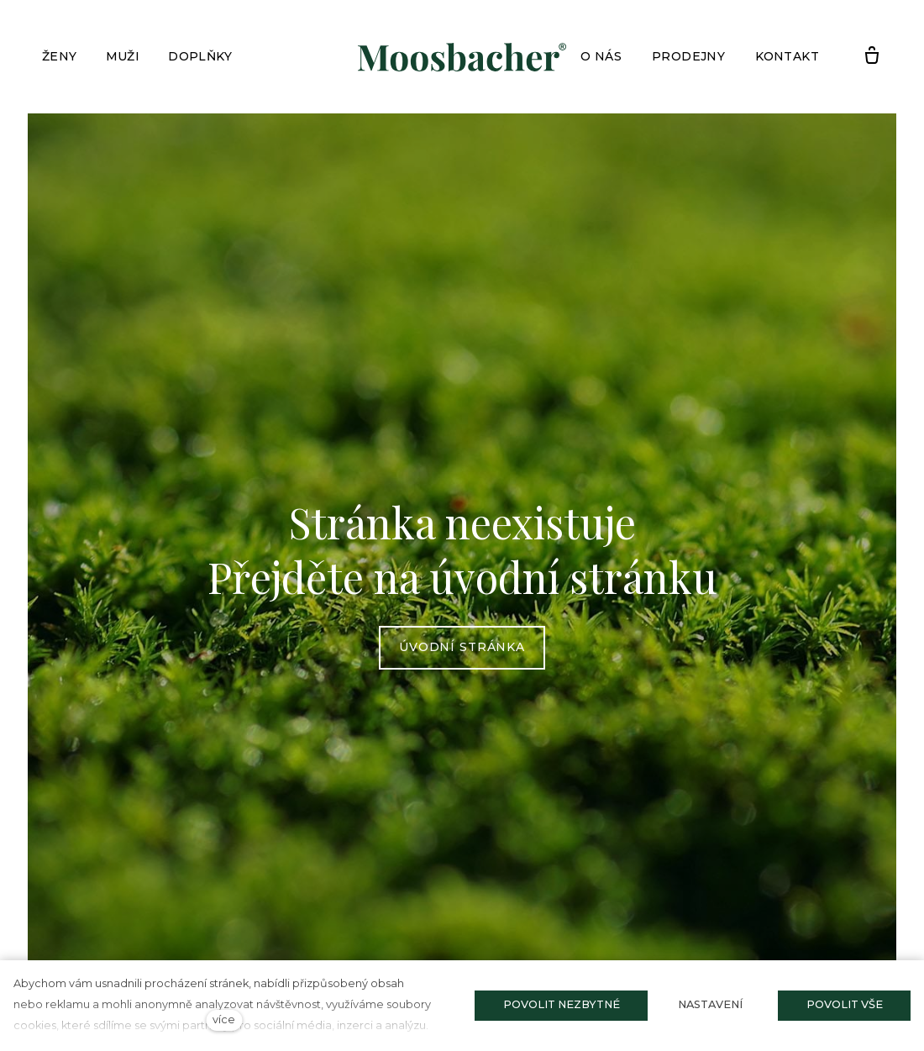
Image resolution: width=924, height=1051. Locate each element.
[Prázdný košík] (872, 56)
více (224, 1019)
